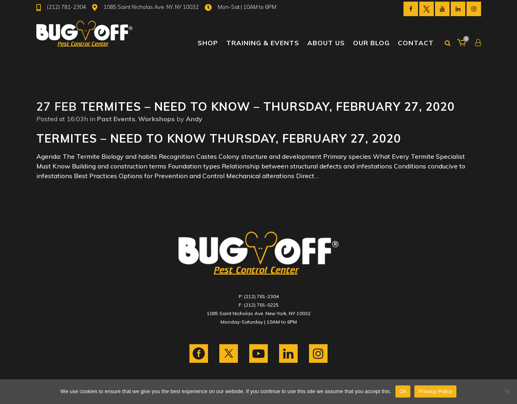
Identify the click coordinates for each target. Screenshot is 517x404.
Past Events (116, 119)
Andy (194, 119)
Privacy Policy (435, 391)
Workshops (156, 119)
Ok (402, 391)
